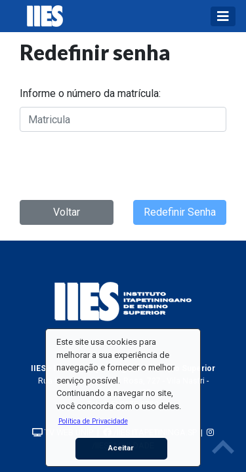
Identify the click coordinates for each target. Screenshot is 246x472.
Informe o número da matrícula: (90, 93)
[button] (92, 420)
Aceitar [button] (121, 447)
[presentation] (119, 163)
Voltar (66, 212)
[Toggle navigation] (223, 16)
